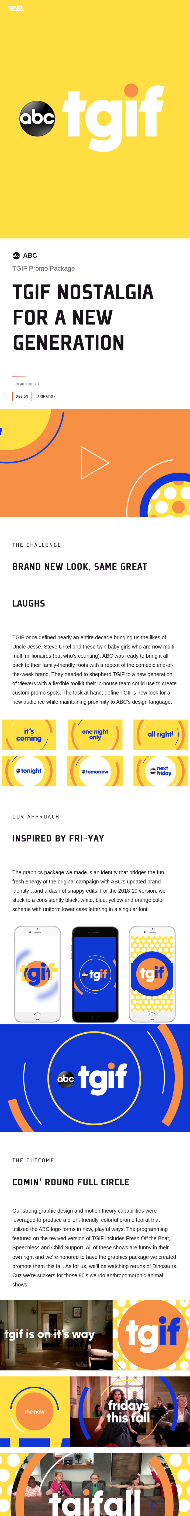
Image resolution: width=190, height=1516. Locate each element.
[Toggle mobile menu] (176, 8)
